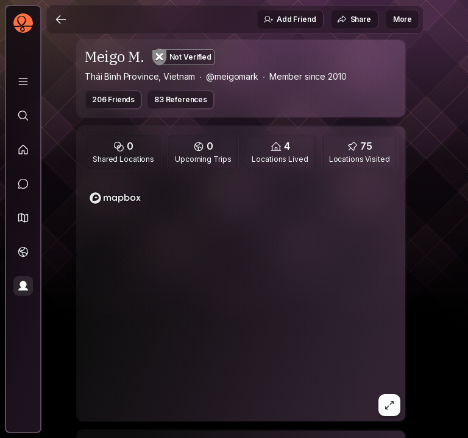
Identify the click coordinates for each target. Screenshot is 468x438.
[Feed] (23, 149)
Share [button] (354, 19)
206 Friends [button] (113, 99)
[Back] (61, 19)
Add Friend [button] (289, 19)
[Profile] (23, 286)
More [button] (402, 19)
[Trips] (23, 252)
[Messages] (23, 183)
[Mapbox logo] (115, 198)
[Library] (23, 81)
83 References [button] (180, 99)
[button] (23, 218)
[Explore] (23, 115)
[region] (241, 299)
